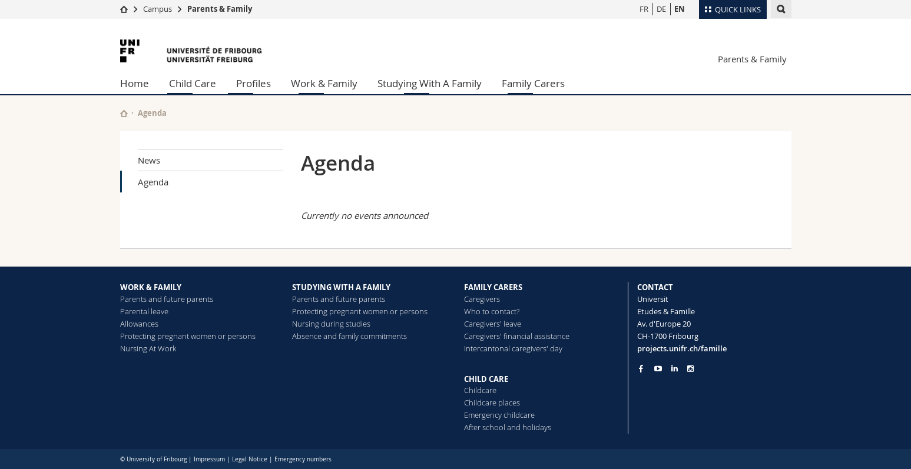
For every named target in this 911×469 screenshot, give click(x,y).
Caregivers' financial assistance (516, 336)
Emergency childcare (499, 415)
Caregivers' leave (492, 323)
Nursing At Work (148, 348)
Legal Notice (249, 459)
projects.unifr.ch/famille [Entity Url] (682, 348)
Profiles (253, 83)
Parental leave (144, 311)
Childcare (480, 390)
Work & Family (324, 83)
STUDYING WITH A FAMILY (341, 287)
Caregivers (482, 299)
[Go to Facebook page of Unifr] (641, 368)
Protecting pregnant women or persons (188, 336)
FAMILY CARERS (493, 287)
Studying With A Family (429, 83)
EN (679, 9)
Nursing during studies (331, 323)
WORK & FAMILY (150, 287)
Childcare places (492, 402)
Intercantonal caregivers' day (513, 348)
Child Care (192, 83)
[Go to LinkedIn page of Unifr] (674, 368)
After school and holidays (507, 427)
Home (134, 83)
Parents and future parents (166, 299)
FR (644, 9)
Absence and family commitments (349, 336)
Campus (157, 9)
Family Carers (533, 83)
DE (661, 9)
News (149, 160)
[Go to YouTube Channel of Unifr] (658, 368)
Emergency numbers (303, 459)
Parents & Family (219, 9)
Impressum (209, 459)
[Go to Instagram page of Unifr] (690, 368)
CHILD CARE (486, 379)
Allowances (139, 323)
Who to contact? (491, 311)
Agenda (153, 182)
